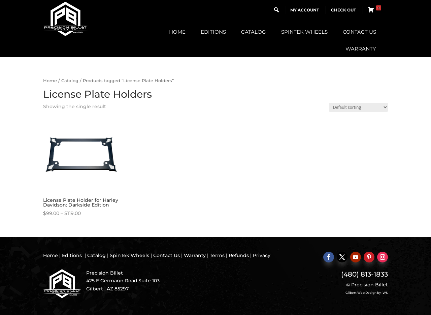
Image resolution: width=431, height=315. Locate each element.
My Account (304, 9)
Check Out (343, 9)
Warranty (360, 48)
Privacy (261, 255)
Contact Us (359, 32)
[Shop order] (358, 107)
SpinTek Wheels (304, 32)
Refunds (239, 255)
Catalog (253, 32)
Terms (217, 255)
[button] (276, 10)
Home (177, 32)
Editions (213, 32)
